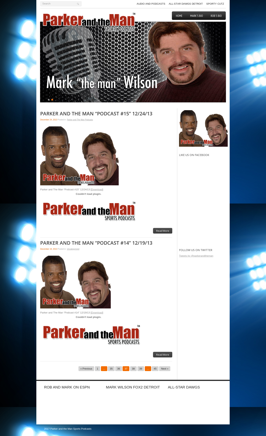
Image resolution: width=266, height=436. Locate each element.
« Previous (86, 368)
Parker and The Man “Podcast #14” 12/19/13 (96, 243)
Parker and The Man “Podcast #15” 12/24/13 (96, 114)
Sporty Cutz (215, 3)
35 (111, 368)
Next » (164, 368)
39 (140, 368)
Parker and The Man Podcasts (80, 120)
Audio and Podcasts (151, 3)
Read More (162, 230)
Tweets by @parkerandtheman (196, 255)
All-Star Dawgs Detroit (186, 3)
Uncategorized (73, 249)
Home (179, 16)
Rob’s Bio (216, 16)
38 (133, 368)
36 (118, 368)
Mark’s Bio (196, 16)
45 (155, 368)
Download (96, 189)
